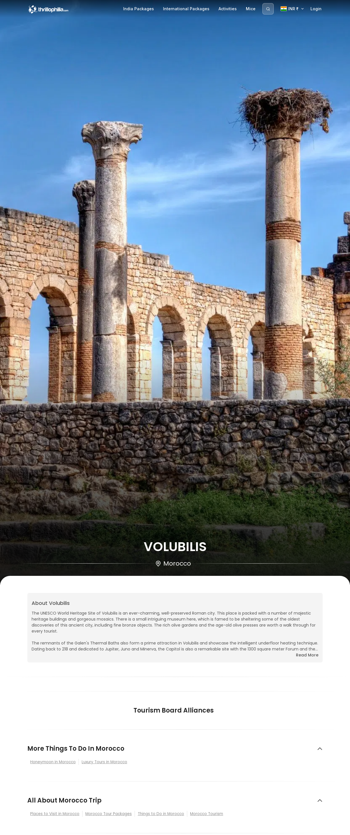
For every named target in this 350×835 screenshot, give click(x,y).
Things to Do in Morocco (161, 813)
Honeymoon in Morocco (53, 762)
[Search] (268, 9)
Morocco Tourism (206, 813)
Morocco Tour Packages (108, 813)
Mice (251, 8)
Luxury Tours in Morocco (104, 762)
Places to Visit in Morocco (54, 813)
